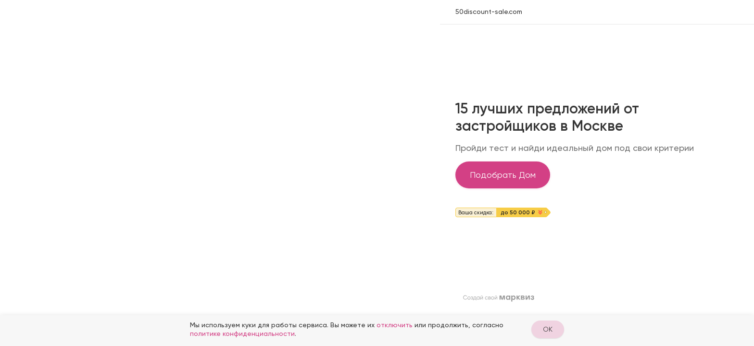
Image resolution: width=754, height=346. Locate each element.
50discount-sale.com (488, 11)
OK (548, 329)
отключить (395, 325)
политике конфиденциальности (242, 333)
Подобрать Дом (503, 175)
